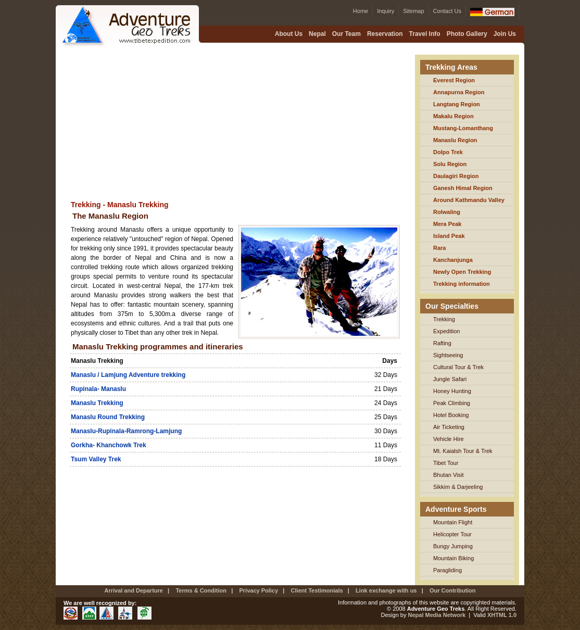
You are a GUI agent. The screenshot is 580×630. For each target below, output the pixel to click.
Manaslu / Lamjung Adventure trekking (128, 375)
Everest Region (454, 80)
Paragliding (447, 570)
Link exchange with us (386, 590)
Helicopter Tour (452, 534)
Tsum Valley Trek (96, 459)
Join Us (505, 33)
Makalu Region (453, 116)
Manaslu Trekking (97, 403)
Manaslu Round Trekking (108, 417)
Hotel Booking (451, 415)
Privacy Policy (257, 590)
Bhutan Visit (448, 475)
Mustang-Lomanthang (463, 128)
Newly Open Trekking (462, 272)
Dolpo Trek (448, 152)
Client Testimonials (317, 590)
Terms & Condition (200, 590)
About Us (288, 33)
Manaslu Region (455, 140)
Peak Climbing (451, 403)
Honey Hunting (452, 391)
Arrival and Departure (133, 590)
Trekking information (461, 284)
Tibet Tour (445, 463)
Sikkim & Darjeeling (458, 487)
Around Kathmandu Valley (469, 200)
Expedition (446, 331)
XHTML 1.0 (501, 615)
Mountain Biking (453, 558)
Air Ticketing (448, 427)
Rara (439, 248)
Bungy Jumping (453, 546)
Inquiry (385, 11)
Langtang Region (456, 104)
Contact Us (447, 11)
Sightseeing (448, 355)
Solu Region (449, 164)
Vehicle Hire (448, 439)
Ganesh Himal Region (463, 188)
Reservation (385, 33)
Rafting (442, 343)
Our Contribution (453, 590)
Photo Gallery (467, 33)
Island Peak (449, 236)
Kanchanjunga (453, 260)
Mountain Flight (452, 522)
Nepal (317, 33)
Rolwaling (446, 212)
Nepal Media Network (437, 615)
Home (360, 11)
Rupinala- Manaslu (98, 389)
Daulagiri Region (455, 176)
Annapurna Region (458, 92)
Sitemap (413, 11)
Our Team (346, 33)
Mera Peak (447, 224)
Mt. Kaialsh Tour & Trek (463, 451)
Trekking (444, 319)
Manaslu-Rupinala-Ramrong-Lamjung (126, 431)
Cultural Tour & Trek (458, 367)
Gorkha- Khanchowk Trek (108, 445)
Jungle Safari (449, 379)
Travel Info (424, 33)
